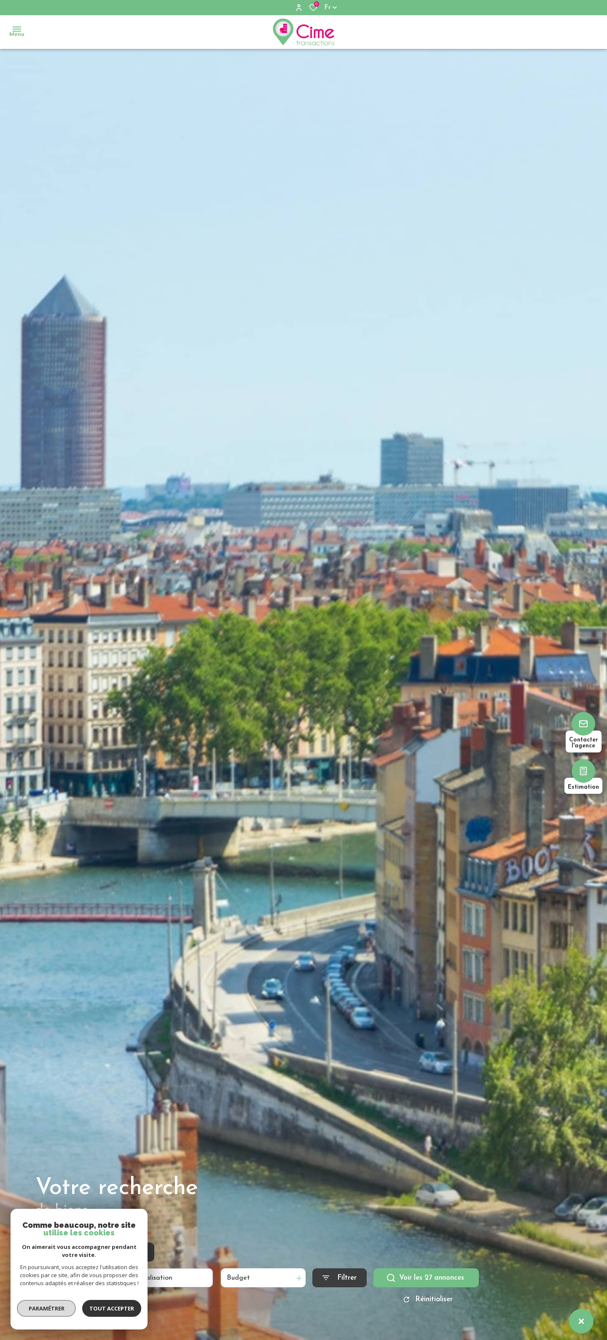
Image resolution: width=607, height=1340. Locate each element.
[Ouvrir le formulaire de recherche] (339, 1278)
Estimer (135, 1252)
